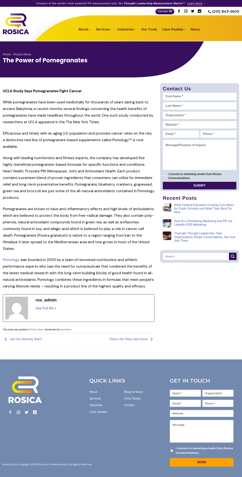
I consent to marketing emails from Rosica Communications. (194, 176)
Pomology (11, 259)
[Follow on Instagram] (186, 11)
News (195, 29)
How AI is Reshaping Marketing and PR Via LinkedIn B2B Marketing (203, 222)
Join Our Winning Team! (22, 339)
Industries (126, 29)
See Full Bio (45, 308)
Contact (129, 405)
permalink (66, 329)
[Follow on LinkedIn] (199, 11)
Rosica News (22, 54)
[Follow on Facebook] (179, 11)
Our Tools (149, 29)
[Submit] (233, 256)
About (84, 29)
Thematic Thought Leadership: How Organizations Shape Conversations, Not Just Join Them (204, 237)
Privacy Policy (10, 464)
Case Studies (174, 29)
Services (104, 29)
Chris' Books (132, 398)
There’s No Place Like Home (131, 339)
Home (7, 54)
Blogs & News (133, 391)
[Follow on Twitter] (192, 11)
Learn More (195, 3)
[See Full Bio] (55, 308)
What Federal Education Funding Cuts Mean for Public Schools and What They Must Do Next (204, 208)
